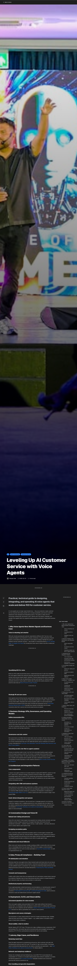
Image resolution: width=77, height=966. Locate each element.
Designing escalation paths (69, 697)
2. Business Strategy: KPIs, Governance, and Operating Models (68, 665)
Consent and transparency (67, 711)
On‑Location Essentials (26, 961)
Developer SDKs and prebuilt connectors (69, 774)
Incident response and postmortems (69, 807)
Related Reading (67, 830)
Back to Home (7, 2)
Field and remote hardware (68, 777)
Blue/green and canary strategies (69, 724)
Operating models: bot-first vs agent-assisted (69, 675)
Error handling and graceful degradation (68, 739)
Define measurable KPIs (68, 669)
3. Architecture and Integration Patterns (66, 679)
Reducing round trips (69, 733)
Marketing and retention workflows (68, 764)
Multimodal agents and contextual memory (69, 817)
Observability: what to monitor (69, 727)
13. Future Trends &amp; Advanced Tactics (67, 814)
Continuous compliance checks (68, 810)
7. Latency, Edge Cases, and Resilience (68, 731)
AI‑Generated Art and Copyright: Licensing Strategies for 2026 (30, 893)
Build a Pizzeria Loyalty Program (28, 685)
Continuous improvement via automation (68, 755)
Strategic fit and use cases (68, 661)
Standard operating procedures (68, 804)
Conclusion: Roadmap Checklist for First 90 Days (68, 827)
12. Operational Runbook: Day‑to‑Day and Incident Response (67, 800)
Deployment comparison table (68, 796)
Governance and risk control (69, 672)
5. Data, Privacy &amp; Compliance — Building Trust (68, 704)
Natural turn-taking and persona (69, 694)
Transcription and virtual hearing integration (68, 782)
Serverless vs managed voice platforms (67, 748)
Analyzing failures (68, 793)
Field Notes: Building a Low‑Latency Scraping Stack (29, 809)
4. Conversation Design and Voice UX (68, 691)
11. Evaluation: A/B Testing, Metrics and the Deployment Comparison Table (68, 787)
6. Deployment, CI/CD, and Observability (68, 717)
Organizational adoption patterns (68, 824)
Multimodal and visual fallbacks (69, 701)
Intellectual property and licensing (68, 714)
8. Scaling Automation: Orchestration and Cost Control (67, 744)
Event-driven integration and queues (69, 687)
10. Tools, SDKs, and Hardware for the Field (66, 771)
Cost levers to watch (69, 751)
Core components (68, 681)
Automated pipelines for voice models (68, 721)
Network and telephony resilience (68, 736)
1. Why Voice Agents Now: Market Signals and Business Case (68, 650)
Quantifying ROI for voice (68, 657)
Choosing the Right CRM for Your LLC (18, 795)
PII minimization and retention (68, 707)
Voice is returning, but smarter (69, 654)
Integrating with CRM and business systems (69, 684)
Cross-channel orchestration (67, 767)
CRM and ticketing (68, 761)
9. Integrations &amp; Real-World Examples (68, 759)
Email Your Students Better (44, 851)
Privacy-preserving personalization (68, 820)
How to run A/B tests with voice (69, 790)
